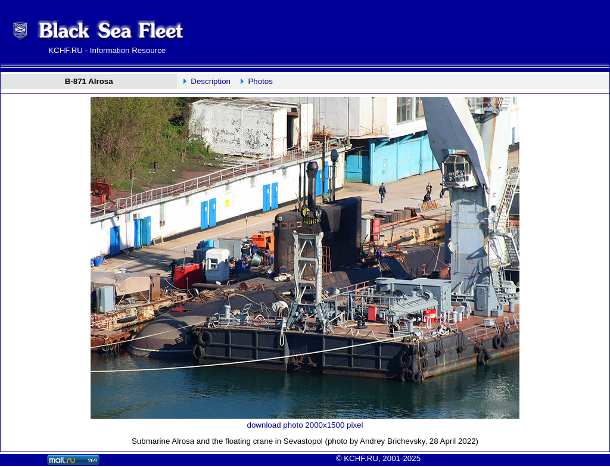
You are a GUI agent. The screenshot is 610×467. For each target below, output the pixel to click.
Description (211, 81)
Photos (260, 81)
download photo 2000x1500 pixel (305, 425)
